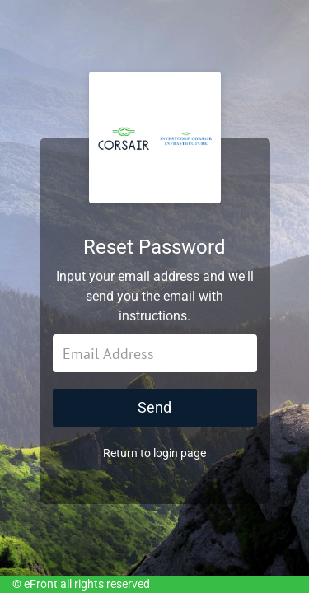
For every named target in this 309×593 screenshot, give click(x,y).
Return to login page (154, 453)
